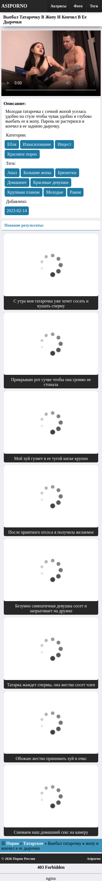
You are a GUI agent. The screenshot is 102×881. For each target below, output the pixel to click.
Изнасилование (37, 144)
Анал (12, 172)
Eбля (11, 144)
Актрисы (58, 6)
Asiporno (14, 6)
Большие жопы (37, 172)
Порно (12, 843)
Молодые (54, 192)
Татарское (33, 843)
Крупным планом (23, 192)
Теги (94, 6)
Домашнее (17, 182)
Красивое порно (22, 154)
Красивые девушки (51, 182)
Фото (78, 6)
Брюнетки (67, 172)
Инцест (64, 144)
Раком (75, 192)
